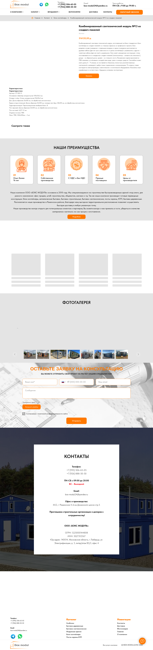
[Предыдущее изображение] (15, 354)
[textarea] (76, 393)
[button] (129, 12)
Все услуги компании (110, 645)
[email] (113, 382)
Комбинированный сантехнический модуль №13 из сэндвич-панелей (96, 18)
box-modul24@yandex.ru (95, 5)
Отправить (76, 421)
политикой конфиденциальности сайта (53, 414)
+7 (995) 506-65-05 (77, 470)
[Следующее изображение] (138, 354)
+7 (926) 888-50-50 (67, 7)
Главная (35, 18)
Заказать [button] (89, 76)
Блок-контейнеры (60, 18)
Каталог (47, 18)
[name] (39, 382)
